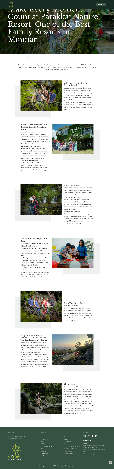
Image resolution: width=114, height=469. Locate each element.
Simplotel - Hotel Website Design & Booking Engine (60, 466)
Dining (43, 444)
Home (9, 58)
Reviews (66, 437)
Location (66, 439)
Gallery (43, 456)
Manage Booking (69, 453)
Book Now (101, 5)
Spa (42, 449)
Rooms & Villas (45, 439)
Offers (43, 441)
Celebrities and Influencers (72, 446)
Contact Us (67, 441)
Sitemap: (41, 466)
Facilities (43, 451)
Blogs (13, 58)
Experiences (44, 453)
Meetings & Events (46, 446)
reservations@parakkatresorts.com (93, 445)
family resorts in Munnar (77, 67)
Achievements (68, 451)
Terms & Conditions (70, 449)
